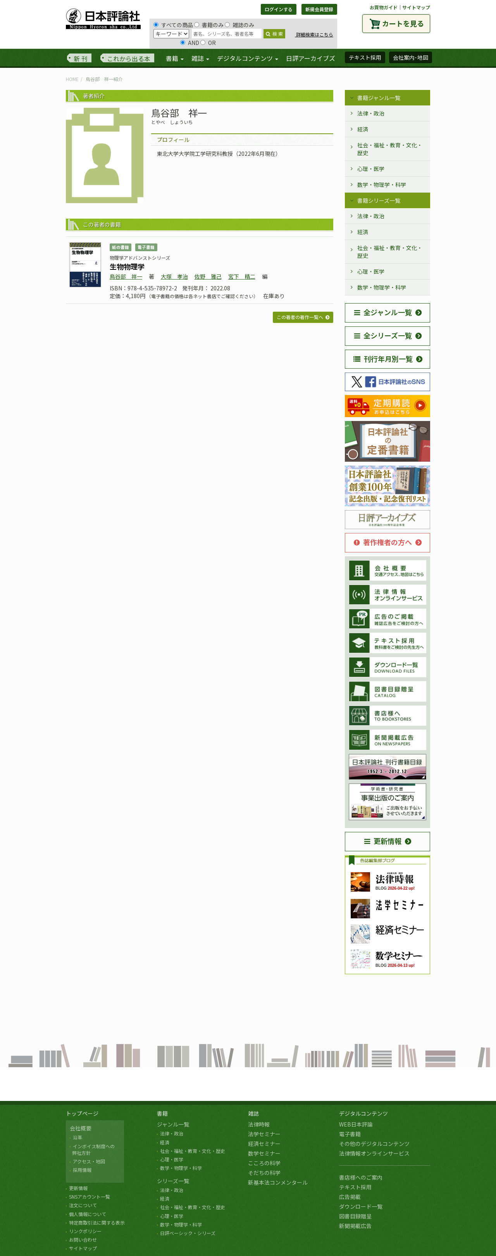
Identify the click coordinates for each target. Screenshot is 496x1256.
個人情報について (87, 1214)
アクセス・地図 (89, 1161)
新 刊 (81, 58)
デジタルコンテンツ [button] (247, 58)
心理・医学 (370, 169)
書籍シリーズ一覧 (378, 200)
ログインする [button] (279, 9)
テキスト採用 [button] (365, 57)
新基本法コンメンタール (278, 1182)
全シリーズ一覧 (383, 335)
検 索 (274, 33)
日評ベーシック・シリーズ (187, 1233)
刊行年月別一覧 (383, 359)
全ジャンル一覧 (383, 312)
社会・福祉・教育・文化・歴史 (389, 149)
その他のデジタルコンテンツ (374, 1143)
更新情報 (382, 841)
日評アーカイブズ (310, 58)
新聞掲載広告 (355, 1226)
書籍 (162, 1113)
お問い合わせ (83, 1239)
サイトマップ (416, 7)
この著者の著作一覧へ (300, 317)
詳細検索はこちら (314, 34)
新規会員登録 (319, 9)
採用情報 (82, 1169)
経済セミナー (264, 1143)
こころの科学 (264, 1163)
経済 (362, 129)
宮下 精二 (241, 276)
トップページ (82, 1113)
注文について (83, 1205)
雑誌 (253, 1113)
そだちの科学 (264, 1173)
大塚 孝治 (174, 276)
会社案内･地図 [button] (410, 57)
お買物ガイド (384, 7)
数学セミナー (264, 1153)
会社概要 (80, 1128)
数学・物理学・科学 (381, 184)
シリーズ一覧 (173, 1181)
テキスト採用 (355, 1187)
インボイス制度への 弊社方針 (92, 1149)
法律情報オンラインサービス (374, 1153)
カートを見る (403, 23)
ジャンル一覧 (173, 1124)
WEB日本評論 (356, 1124)
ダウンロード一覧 (360, 1206)
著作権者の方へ (383, 542)
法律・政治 (370, 113)
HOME (72, 79)
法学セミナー (264, 1134)
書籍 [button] (175, 58)
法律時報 (259, 1124)
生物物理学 (127, 266)
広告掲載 (350, 1197)
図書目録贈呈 (355, 1216)
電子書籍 (350, 1134)
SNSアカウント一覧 (89, 1196)
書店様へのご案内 (360, 1177)
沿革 (77, 1137)
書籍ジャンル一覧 (378, 98)
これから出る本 (128, 58)
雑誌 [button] (200, 58)
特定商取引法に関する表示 (97, 1222)
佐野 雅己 (208, 276)
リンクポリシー (85, 1231)
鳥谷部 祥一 (126, 276)
